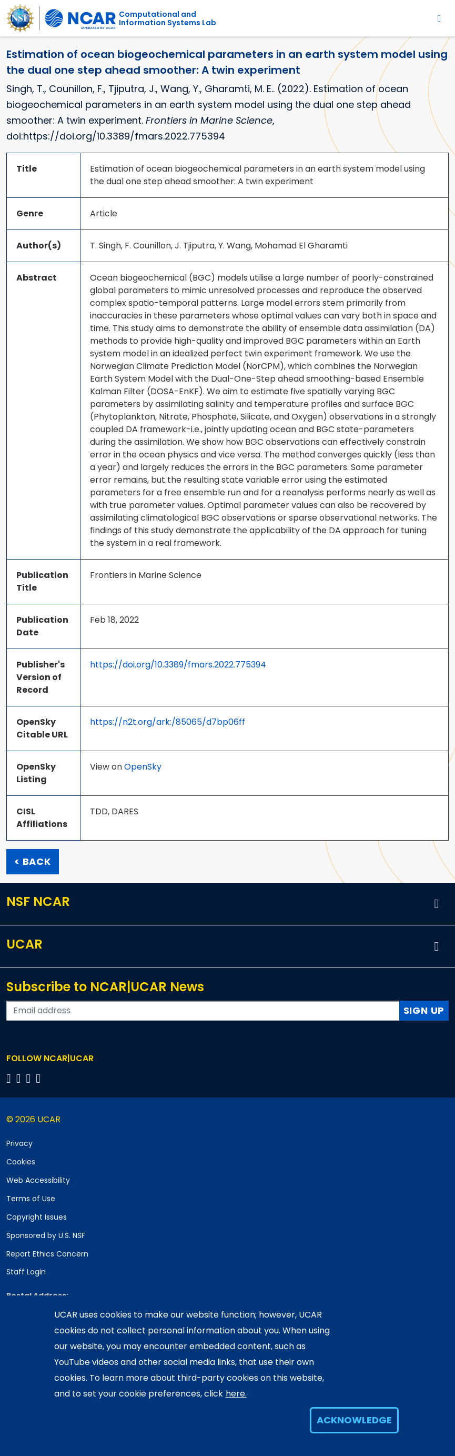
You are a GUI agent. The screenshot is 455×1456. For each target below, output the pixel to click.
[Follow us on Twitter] (20, 1078)
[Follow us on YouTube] (40, 1078)
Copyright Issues (36, 1217)
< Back (32, 861)
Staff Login (26, 1271)
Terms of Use (30, 1198)
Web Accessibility (38, 1180)
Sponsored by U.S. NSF (45, 1235)
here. (236, 1394)
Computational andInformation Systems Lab (167, 18)
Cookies (20, 1161)
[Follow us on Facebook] (10, 1078)
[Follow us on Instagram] (30, 1078)
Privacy (19, 1143)
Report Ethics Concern (47, 1254)
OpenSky (142, 767)
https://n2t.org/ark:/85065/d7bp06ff (167, 722)
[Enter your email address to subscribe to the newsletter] (203, 1011)
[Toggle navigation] (439, 18)
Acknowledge (354, 1420)
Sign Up (424, 1010)
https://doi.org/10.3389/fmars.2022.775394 (178, 665)
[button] (436, 903)
